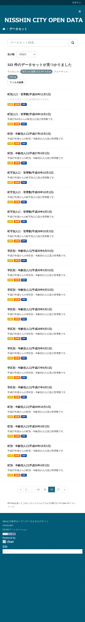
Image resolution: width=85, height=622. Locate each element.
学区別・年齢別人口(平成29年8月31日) (30, 289)
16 (51, 489)
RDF (24, 104)
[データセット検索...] (38, 43)
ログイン (76, 2)
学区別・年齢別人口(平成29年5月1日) (29, 309)
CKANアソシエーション (14, 529)
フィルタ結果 (16, 82)
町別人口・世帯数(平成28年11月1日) (29, 94)
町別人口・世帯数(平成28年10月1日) (29, 114)
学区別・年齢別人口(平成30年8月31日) (30, 250)
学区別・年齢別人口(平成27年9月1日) (29, 367)
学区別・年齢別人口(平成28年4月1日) (29, 348)
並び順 (10, 54)
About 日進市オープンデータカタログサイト (25, 521)
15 (45, 489)
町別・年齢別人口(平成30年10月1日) (29, 407)
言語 (4, 546)
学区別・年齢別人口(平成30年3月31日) (30, 270)
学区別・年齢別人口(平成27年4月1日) (29, 387)
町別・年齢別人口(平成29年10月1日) (29, 446)
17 (58, 489)
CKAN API (7, 525)
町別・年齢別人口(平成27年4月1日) (28, 153)
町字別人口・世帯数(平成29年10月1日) (30, 192)
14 (38, 489)
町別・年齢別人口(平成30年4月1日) (28, 426)
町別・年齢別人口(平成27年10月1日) (29, 133)
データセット (18, 29)
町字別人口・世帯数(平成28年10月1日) (30, 231)
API (60, 503)
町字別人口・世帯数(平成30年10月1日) (30, 172)
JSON (17, 104)
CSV (10, 104)
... (32, 489)
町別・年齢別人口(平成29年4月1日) (28, 465)
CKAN (8, 541)
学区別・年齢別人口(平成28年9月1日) (29, 328)
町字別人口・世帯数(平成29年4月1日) (29, 211)
